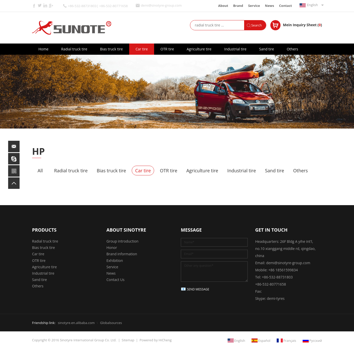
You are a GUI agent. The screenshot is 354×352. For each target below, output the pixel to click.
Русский (315, 340)
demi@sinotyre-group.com (161, 5)
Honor (112, 247)
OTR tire (167, 49)
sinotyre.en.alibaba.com (76, 322)
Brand (238, 5)
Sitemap (128, 340)
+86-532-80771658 (270, 284)
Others (292, 49)
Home (43, 49)
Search (256, 25)
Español (264, 340)
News (269, 5)
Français (289, 340)
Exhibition (115, 260)
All (40, 170)
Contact (285, 5)
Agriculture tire (199, 49)
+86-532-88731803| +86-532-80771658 (98, 6)
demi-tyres (276, 298)
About (223, 5)
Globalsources (111, 322)
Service (254, 5)
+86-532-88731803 (277, 277)
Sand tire (266, 49)
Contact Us (116, 279)
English (312, 5)
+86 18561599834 (283, 269)
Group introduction (123, 241)
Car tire (142, 49)
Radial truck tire (74, 49)
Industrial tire (235, 49)
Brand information (122, 253)
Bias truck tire (111, 49)
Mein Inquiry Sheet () (302, 24)
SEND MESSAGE (198, 289)
